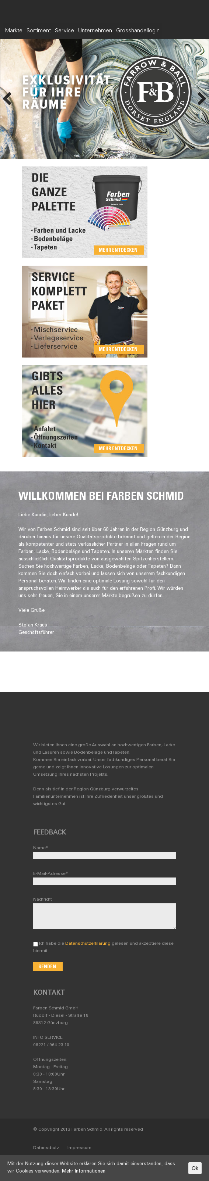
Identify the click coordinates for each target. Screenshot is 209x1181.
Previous (7, 99)
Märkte (21, 31)
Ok (195, 1168)
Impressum (79, 1148)
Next (201, 99)
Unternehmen (119, 31)
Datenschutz (46, 1148)
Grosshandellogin (167, 31)
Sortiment (51, 31)
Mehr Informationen (83, 1171)
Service (83, 31)
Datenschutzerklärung (88, 943)
